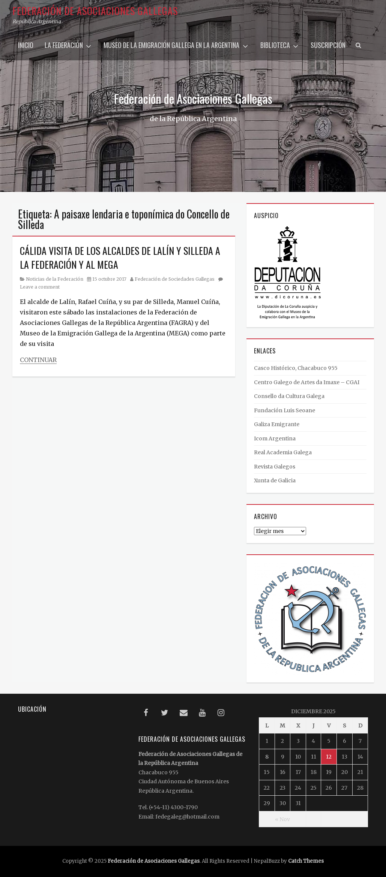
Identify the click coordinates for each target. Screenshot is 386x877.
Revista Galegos (274, 466)
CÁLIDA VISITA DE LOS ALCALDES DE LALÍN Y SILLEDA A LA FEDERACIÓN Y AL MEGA (120, 257)
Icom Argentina (275, 438)
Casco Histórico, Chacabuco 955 (296, 368)
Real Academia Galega (283, 452)
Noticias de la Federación (54, 279)
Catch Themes (306, 861)
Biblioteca (275, 45)
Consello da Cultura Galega (289, 396)
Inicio (25, 45)
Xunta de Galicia (275, 480)
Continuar (38, 360)
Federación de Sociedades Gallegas (175, 279)
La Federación (64, 45)
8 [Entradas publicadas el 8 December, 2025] (267, 756)
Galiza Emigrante (276, 424)
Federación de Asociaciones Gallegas (95, 10)
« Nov (282, 819)
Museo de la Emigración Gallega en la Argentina (171, 45)
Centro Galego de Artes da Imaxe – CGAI (306, 382)
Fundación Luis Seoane (284, 410)
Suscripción (328, 45)
